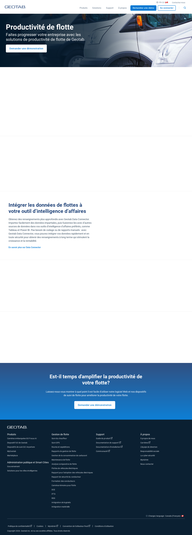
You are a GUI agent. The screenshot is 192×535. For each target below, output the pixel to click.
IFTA (53, 494)
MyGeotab (11, 451)
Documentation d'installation (118, 446)
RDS (53, 498)
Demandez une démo (143, 8)
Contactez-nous (178, 2)
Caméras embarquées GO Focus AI (22, 438)
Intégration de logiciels (61, 502)
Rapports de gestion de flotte (64, 451)
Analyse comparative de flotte (64, 464)
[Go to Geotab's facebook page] (161, 526)
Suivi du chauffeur (59, 438)
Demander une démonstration (26, 48)
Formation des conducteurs (63, 481)
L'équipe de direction (148, 447)
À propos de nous (147, 438)
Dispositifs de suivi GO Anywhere (21, 447)
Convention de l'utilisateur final (77, 526)
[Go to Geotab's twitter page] (168, 526)
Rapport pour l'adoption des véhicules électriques (72, 473)
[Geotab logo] (15, 9)
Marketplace (12, 455)
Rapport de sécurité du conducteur (66, 477)
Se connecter (166, 8)
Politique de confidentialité (20, 526)
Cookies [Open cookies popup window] (40, 526)
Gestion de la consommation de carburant (69, 455)
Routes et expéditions (61, 447)
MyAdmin (144, 460)
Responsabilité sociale (149, 451)
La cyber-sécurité (147, 455)
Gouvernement (13, 466)
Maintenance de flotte (61, 460)
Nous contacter (146, 464)
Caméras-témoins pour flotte (64, 485)
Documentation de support (118, 442)
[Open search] (184, 7)
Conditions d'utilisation (104, 526)
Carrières (158, 442)
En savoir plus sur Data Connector (25, 247)
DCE (53, 490)
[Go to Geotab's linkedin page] (174, 526)
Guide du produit (117, 438)
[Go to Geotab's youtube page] (181, 526)
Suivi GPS (56, 443)
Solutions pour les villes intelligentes (22, 471)
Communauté (116, 451)
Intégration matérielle (61, 507)
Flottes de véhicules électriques (65, 468)
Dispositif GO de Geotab (17, 443)
